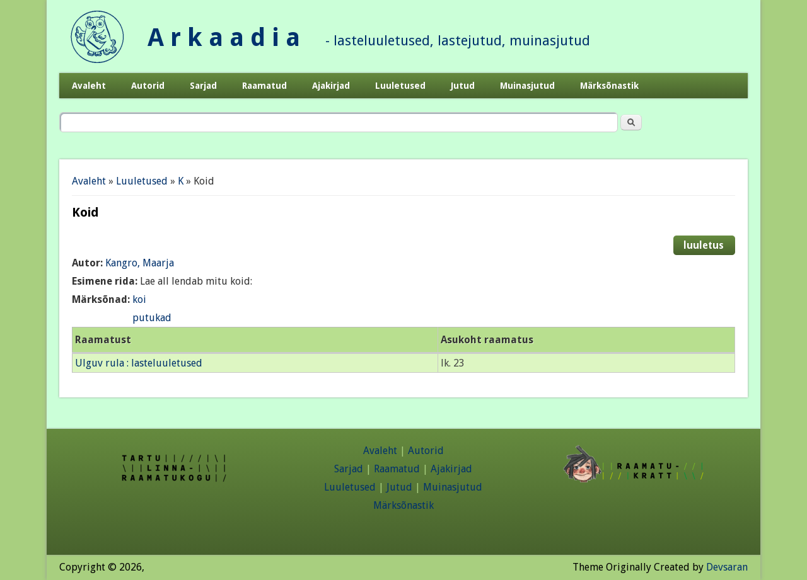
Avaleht (89, 86)
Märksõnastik (609, 86)
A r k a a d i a (224, 37)
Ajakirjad (331, 86)
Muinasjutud (527, 86)
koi (139, 299)
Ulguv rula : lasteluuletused (138, 363)
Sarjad (203, 86)
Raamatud (264, 86)
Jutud (463, 86)
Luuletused (400, 86)
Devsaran (727, 567)
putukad (151, 318)
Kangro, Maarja (139, 263)
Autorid (148, 86)
